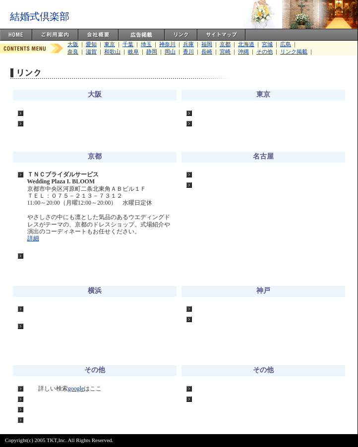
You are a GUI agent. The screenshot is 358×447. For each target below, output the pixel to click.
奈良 (72, 52)
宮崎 (225, 52)
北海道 (246, 44)
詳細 (33, 238)
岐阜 (133, 52)
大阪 (72, 44)
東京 (109, 44)
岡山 (170, 52)
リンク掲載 (293, 52)
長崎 (206, 52)
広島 (285, 44)
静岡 (151, 52)
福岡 (206, 44)
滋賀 (91, 52)
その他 (264, 52)
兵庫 (188, 44)
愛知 (91, 44)
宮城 (267, 44)
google (76, 388)
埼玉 (146, 44)
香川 (188, 52)
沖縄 (243, 52)
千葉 (127, 44)
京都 (225, 44)
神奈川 (167, 44)
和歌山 (112, 52)
